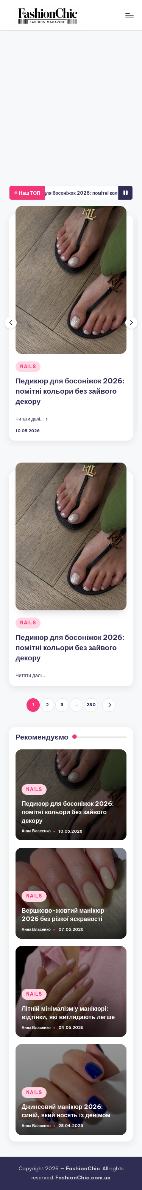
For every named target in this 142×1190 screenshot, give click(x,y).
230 (91, 704)
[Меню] (129, 15)
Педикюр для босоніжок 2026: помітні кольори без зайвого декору (70, 391)
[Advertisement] (71, 105)
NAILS (28, 366)
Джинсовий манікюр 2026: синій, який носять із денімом (66, 1111)
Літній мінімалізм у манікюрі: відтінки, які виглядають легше (68, 1013)
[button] (32, 418)
